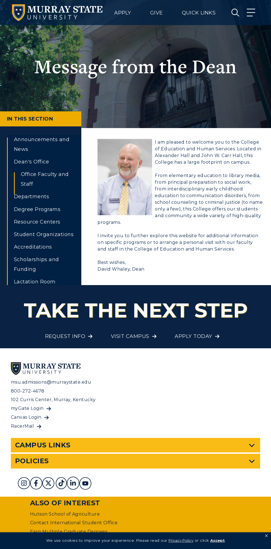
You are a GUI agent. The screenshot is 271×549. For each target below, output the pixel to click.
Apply (122, 13)
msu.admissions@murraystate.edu (51, 382)
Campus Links (42, 445)
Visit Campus (130, 336)
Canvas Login (26, 417)
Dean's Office (31, 162)
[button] (266, 536)
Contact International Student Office (74, 522)
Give (156, 13)
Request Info (65, 336)
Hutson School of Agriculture (65, 514)
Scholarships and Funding (36, 264)
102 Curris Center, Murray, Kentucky (53, 399)
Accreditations (33, 247)
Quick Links (199, 13)
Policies (32, 461)
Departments (31, 196)
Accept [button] (217, 540)
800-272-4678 (28, 391)
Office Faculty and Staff (45, 179)
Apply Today (193, 336)
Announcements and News (41, 144)
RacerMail (22, 426)
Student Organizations (44, 234)
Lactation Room (35, 282)
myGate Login (27, 408)
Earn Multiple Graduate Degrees (68, 531)
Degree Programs (37, 209)
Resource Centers (37, 222)
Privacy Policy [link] (181, 540)
